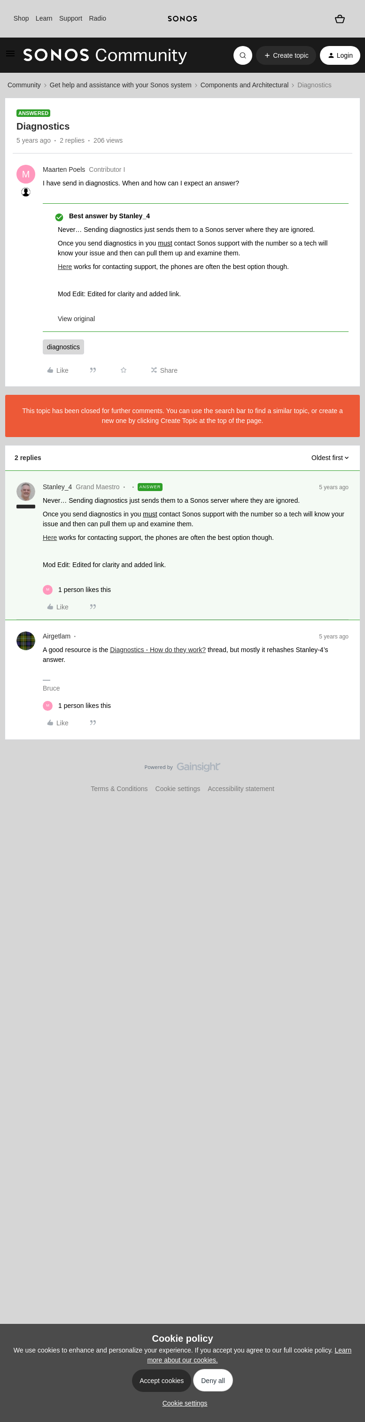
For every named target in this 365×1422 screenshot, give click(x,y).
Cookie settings (178, 788)
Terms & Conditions (119, 788)
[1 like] (77, 590)
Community (24, 85)
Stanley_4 (57, 487)
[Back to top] (346, 775)
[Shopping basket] (339, 19)
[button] (10, 57)
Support (70, 18)
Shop (21, 18)
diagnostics (63, 347)
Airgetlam (56, 636)
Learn (44, 18)
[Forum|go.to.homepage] (105, 55)
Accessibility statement (241, 788)
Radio (97, 18)
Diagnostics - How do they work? (158, 649)
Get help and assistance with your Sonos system (121, 85)
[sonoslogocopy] (182, 19)
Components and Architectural (245, 85)
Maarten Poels (64, 169)
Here (65, 266)
